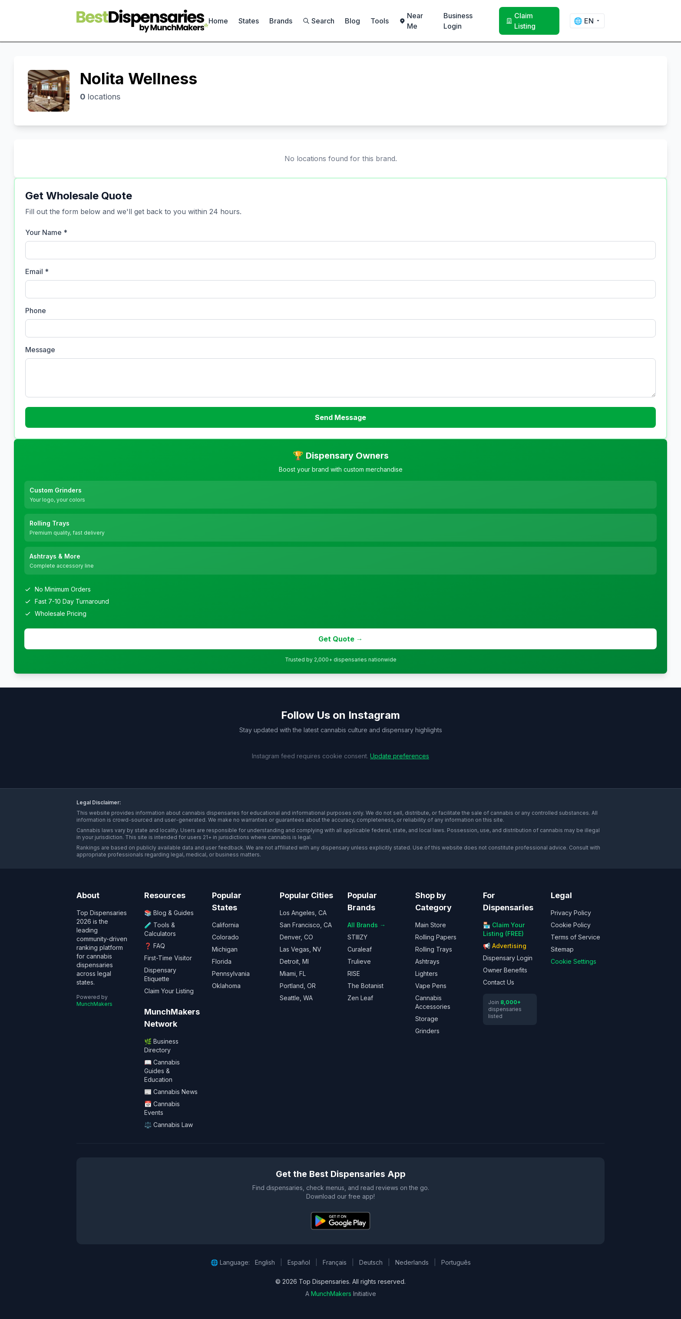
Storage (426, 1018)
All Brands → (366, 925)
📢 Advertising (504, 945)
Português (456, 1262)
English (265, 1262)
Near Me (411, 20)
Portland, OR (298, 985)
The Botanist (365, 985)
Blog (352, 21)
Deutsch (371, 1262)
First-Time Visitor (168, 958)
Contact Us (498, 982)
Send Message (340, 417)
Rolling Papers (435, 937)
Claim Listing (521, 20)
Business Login (458, 20)
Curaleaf (359, 949)
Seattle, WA (296, 998)
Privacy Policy (571, 912)
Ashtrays (427, 961)
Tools (379, 21)
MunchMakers (94, 1004)
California (225, 925)
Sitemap (562, 949)
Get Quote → (340, 639)
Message (40, 349)
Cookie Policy (571, 925)
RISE (353, 973)
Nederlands (412, 1262)
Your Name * (46, 232)
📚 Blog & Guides (169, 912)
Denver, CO (296, 937)
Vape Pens (430, 985)
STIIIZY (357, 937)
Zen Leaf (360, 998)
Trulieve (359, 961)
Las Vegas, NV (300, 949)
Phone (35, 310)
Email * (37, 271)
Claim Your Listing (169, 991)
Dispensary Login (507, 958)
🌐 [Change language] (587, 21)
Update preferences (399, 756)
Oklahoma (226, 985)
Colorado (225, 937)
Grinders (427, 1031)
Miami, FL (293, 973)
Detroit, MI (294, 961)
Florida (221, 961)
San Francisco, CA (306, 925)
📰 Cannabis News (171, 1091)
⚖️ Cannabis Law (168, 1124)
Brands (280, 21)
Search (318, 21)
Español (299, 1262)
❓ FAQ (154, 945)
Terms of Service (575, 937)
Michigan (225, 949)
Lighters (426, 973)
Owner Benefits (505, 970)
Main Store (430, 925)
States (248, 21)
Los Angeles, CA (303, 912)
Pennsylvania (231, 973)
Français (335, 1262)
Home (218, 21)
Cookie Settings (573, 961)
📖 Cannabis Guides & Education (162, 1070)
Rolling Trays (433, 949)
